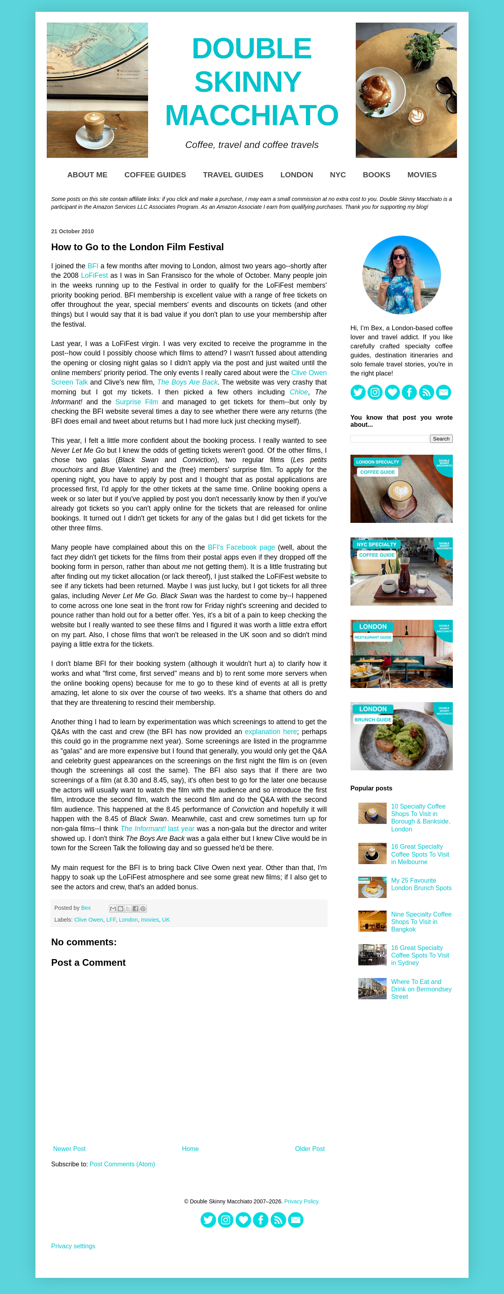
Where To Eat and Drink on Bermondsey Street (421, 989)
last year (180, 829)
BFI (93, 266)
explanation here (271, 732)
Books (376, 175)
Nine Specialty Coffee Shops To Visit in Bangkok (421, 922)
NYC (338, 175)
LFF (111, 920)
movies (150, 920)
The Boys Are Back (187, 382)
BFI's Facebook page (241, 547)
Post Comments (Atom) (122, 1164)
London (296, 175)
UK (166, 920)
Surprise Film (136, 402)
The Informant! (143, 829)
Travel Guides (233, 175)
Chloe (299, 392)
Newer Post (69, 1148)
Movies (422, 175)
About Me (87, 175)
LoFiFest (94, 275)
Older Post (310, 1148)
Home (190, 1148)
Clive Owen (88, 920)
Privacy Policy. (302, 1201)
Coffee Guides (155, 175)
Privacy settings (73, 1246)
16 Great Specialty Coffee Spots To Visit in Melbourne (420, 854)
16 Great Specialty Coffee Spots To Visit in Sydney (420, 955)
